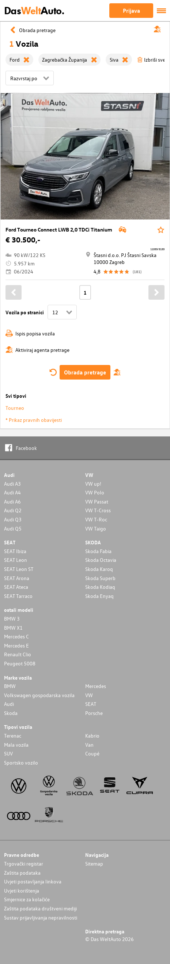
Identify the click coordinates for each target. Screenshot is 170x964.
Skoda (11, 713)
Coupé (92, 753)
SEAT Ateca (16, 586)
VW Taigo (95, 528)
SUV (8, 753)
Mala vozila (16, 744)
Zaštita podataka (22, 872)
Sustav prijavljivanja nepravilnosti (40, 917)
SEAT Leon (15, 559)
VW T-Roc (96, 519)
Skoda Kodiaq (100, 586)
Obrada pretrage (85, 372)
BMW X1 (13, 627)
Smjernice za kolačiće (27, 899)
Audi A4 (12, 492)
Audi (9, 703)
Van (89, 744)
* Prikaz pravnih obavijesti (33, 419)
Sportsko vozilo (21, 762)
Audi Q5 (13, 528)
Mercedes (95, 686)
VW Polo (94, 492)
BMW (10, 686)
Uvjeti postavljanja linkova (32, 881)
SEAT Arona (16, 578)
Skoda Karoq (99, 568)
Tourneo (14, 407)
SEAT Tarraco (18, 595)
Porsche (94, 713)
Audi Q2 (13, 510)
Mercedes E (16, 645)
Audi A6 (12, 501)
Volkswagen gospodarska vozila (39, 695)
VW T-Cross (98, 510)
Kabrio (92, 735)
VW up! (93, 483)
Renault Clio (17, 654)
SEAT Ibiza (15, 551)
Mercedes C (16, 636)
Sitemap (94, 863)
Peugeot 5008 (19, 663)
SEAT (90, 703)
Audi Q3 (13, 519)
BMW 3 (12, 618)
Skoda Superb (100, 578)
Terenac (12, 735)
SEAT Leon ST (18, 568)
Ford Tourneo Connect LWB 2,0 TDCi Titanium (58, 229)
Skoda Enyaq (99, 595)
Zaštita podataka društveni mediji (40, 908)
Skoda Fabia (98, 551)
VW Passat (96, 501)
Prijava (131, 10)
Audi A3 (12, 483)
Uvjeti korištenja (21, 890)
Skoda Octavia (100, 559)
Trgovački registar (23, 863)
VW (89, 695)
